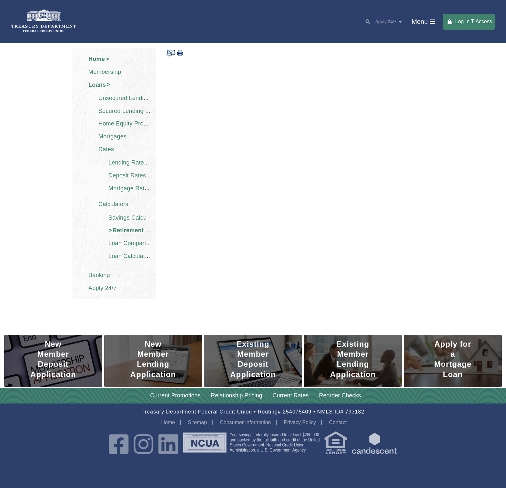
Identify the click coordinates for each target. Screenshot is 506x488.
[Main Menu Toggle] (423, 22)
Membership (104, 72)
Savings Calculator (133, 217)
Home (96, 59)
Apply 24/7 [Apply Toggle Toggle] (388, 21)
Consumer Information (245, 422)
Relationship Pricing (236, 395)
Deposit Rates (127, 175)
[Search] (365, 21)
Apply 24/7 (102, 288)
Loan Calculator (129, 256)
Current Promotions (175, 395)
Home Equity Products (128, 123)
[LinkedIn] (168, 445)
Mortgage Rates (129, 188)
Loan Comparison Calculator (146, 243)
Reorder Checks (340, 395)
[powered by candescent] (374, 445)
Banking (99, 275)
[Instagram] (143, 445)
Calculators (113, 204)
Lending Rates (127, 162)
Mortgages (112, 136)
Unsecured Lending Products (137, 98)
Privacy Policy (300, 422)
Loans (97, 84)
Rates (106, 149)
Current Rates (291, 395)
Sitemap (197, 422)
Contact (338, 422)
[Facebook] (118, 445)
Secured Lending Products (133, 110)
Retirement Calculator (144, 230)
